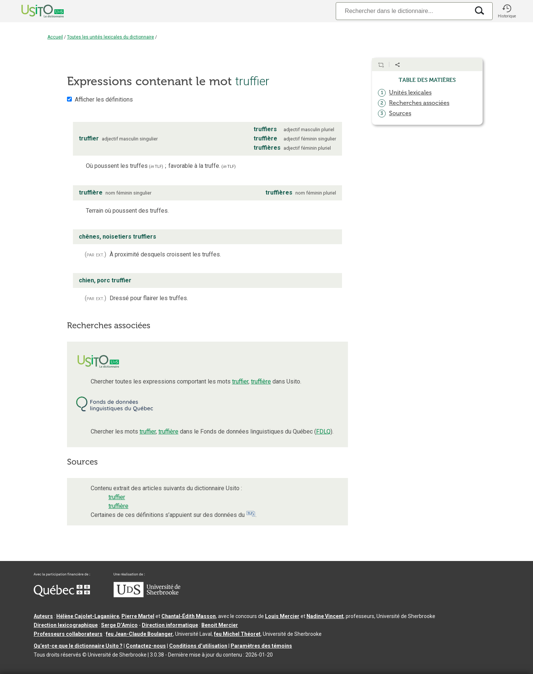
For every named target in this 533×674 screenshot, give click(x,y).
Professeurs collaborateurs (68, 634)
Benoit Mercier (219, 625)
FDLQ (323, 431)
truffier (240, 381)
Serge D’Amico (119, 625)
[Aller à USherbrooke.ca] (147, 595)
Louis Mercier (282, 616)
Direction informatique (170, 625)
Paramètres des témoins (261, 646)
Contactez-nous (146, 646)
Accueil (55, 37)
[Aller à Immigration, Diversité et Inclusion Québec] (62, 595)
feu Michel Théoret (237, 634)
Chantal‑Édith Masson (188, 616)
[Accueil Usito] (34, 11)
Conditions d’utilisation (198, 646)
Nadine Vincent (324, 616)
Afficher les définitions (104, 99)
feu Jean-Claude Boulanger (139, 634)
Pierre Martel (137, 616)
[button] (507, 11)
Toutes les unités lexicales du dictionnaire (110, 37)
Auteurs (43, 616)
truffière (261, 381)
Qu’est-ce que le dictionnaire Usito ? (78, 646)
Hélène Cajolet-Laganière (87, 616)
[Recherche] (403, 11)
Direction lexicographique (66, 625)
